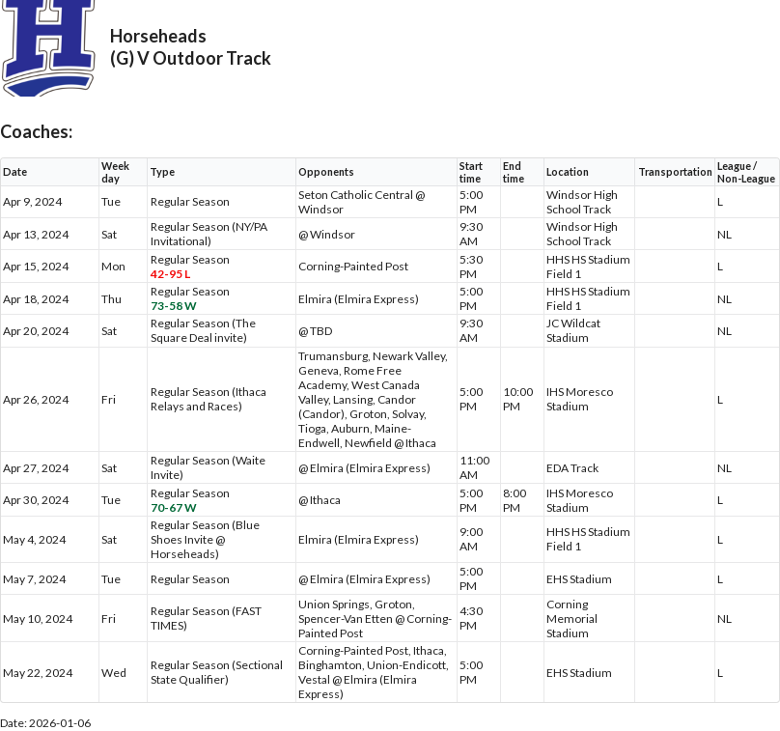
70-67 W (174, 507)
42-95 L (170, 274)
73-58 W (174, 305)
